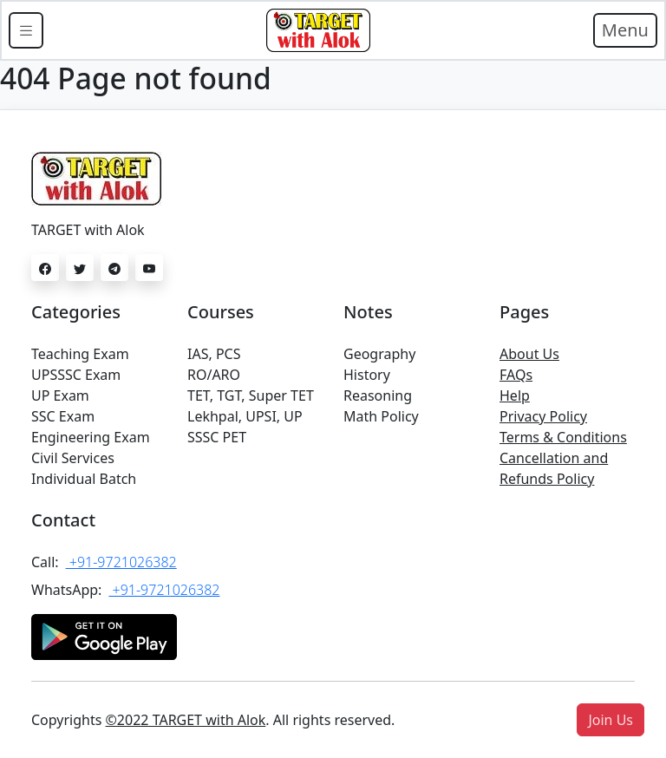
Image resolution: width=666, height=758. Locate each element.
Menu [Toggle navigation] (625, 30)
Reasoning (377, 395)
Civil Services (72, 457)
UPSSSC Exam (76, 374)
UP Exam (60, 395)
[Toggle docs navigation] (26, 30)
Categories (76, 311)
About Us (529, 353)
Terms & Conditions (563, 437)
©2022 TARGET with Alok (186, 719)
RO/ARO (213, 374)
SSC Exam (63, 416)
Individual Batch (83, 478)
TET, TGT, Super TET (250, 395)
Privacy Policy (543, 416)
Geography (379, 353)
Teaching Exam (80, 353)
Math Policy (381, 416)
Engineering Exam (90, 437)
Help (515, 395)
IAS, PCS (213, 353)
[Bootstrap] (318, 30)
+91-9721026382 (121, 562)
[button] (610, 719)
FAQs (516, 374)
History (366, 374)
